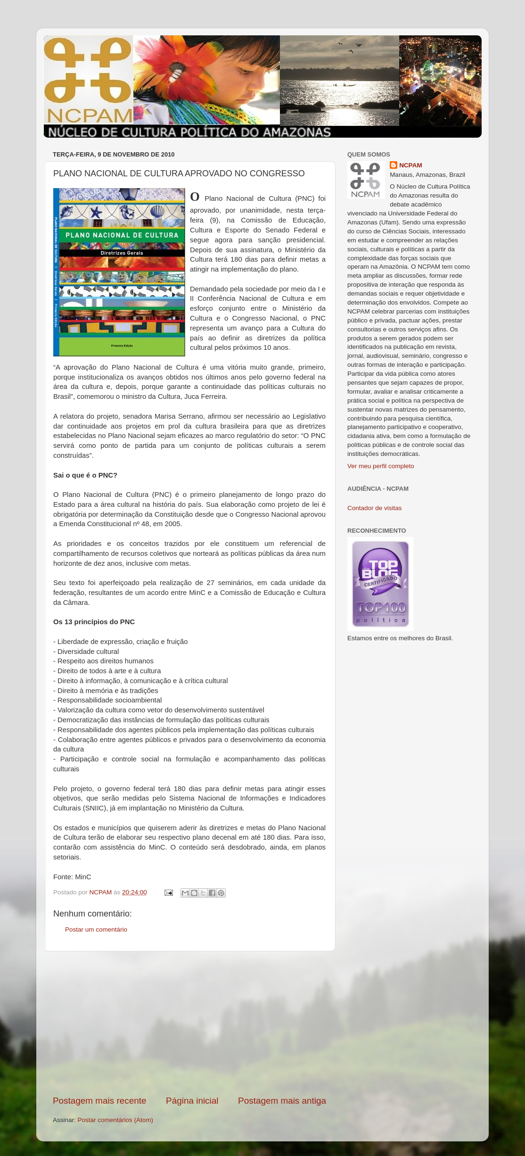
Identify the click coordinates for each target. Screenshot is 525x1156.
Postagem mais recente (99, 1101)
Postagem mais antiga (282, 1101)
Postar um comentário (96, 929)
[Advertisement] (189, 1023)
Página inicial (192, 1101)
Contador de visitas (374, 508)
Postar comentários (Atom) (116, 1119)
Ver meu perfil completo (380, 466)
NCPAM (410, 165)
